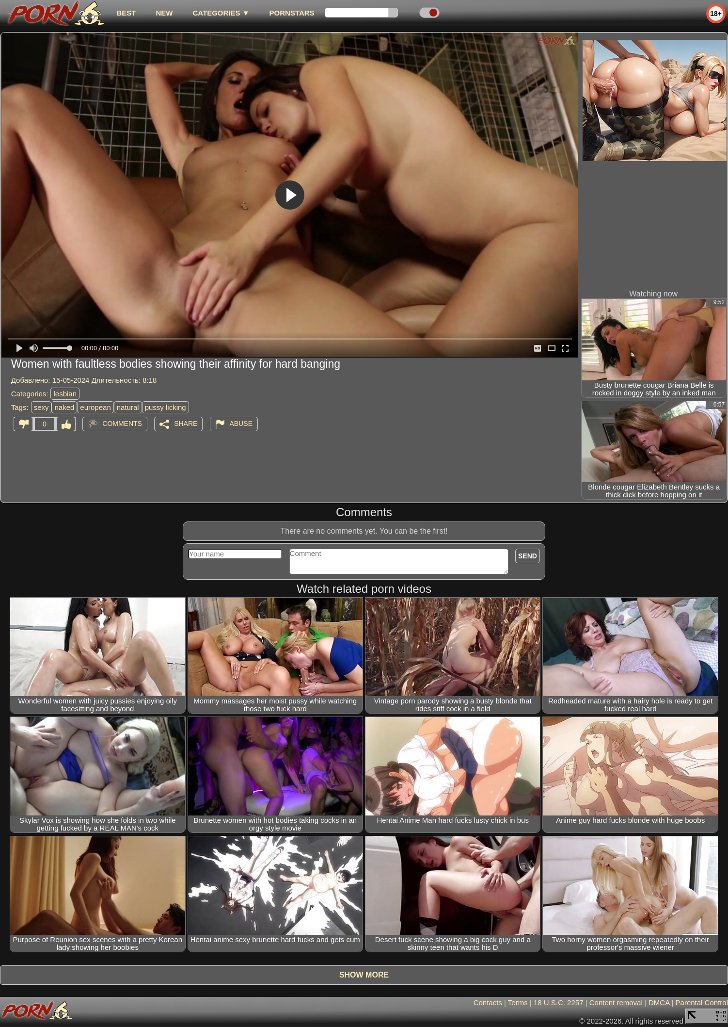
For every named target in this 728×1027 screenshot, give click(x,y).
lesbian (65, 394)
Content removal (616, 1002)
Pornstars (292, 13)
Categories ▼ (220, 13)
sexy (41, 407)
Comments (122, 423)
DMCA (659, 1002)
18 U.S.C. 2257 (559, 1002)
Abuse (241, 423)
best (126, 13)
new (164, 13)
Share (185, 423)
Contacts (488, 1002)
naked (64, 407)
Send (527, 556)
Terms (518, 1002)
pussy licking (165, 407)
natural (128, 407)
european (95, 407)
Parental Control (702, 1002)
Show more (364, 975)
